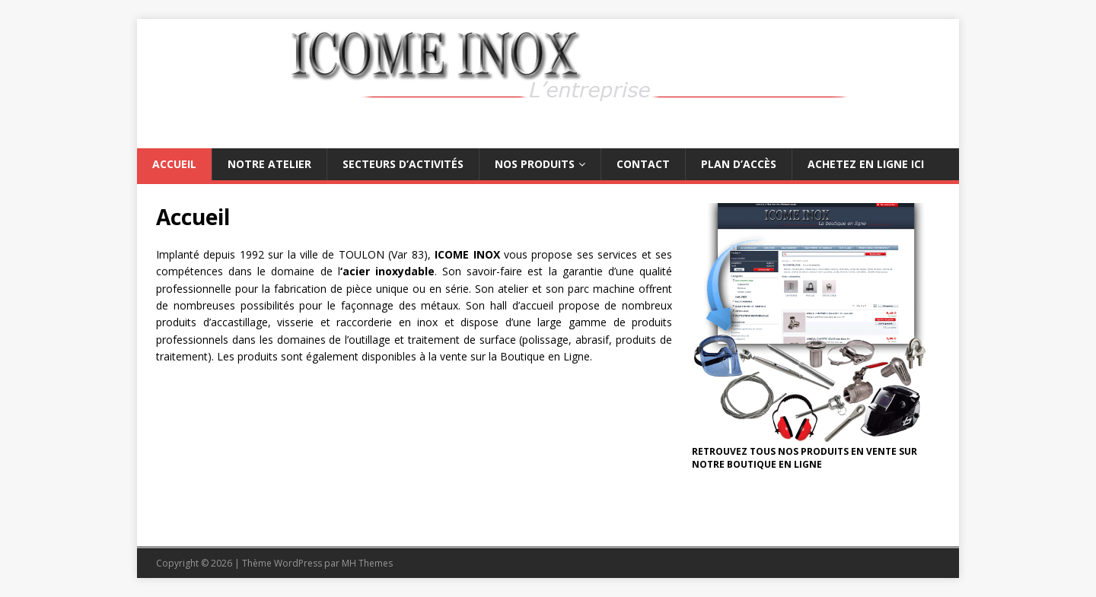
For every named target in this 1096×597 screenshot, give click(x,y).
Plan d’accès (738, 164)
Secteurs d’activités (403, 164)
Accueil (174, 164)
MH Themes (367, 563)
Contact (643, 164)
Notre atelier (269, 164)
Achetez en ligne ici (866, 164)
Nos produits (535, 164)
